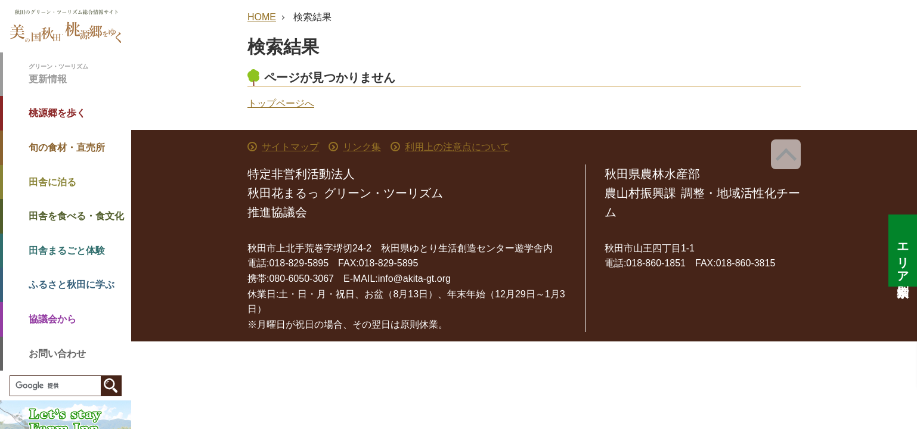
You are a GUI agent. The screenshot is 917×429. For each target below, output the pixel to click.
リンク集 (362, 147)
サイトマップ (290, 147)
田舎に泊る (52, 182)
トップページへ (280, 103)
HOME (261, 17)
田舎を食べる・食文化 (76, 216)
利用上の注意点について (457, 147)
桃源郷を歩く (57, 113)
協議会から (52, 319)
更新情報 (80, 73)
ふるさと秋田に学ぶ (71, 284)
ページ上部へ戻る (786, 154)
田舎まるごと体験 (67, 250)
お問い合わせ (57, 354)
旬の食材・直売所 (67, 147)
